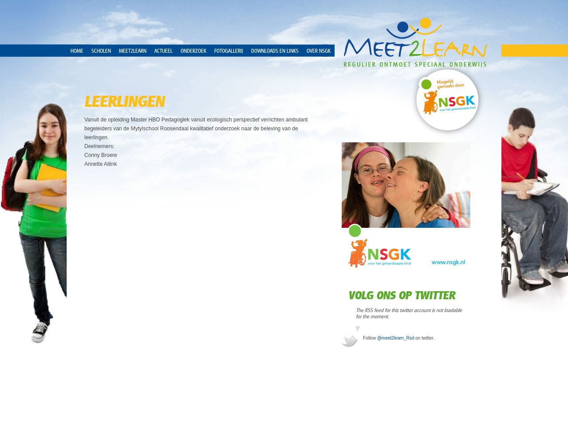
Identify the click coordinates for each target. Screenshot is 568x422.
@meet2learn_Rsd (395, 338)
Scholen (101, 51)
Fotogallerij (228, 51)
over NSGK (319, 51)
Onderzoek (193, 51)
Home (77, 51)
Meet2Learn (132, 51)
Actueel (163, 51)
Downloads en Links (275, 51)
